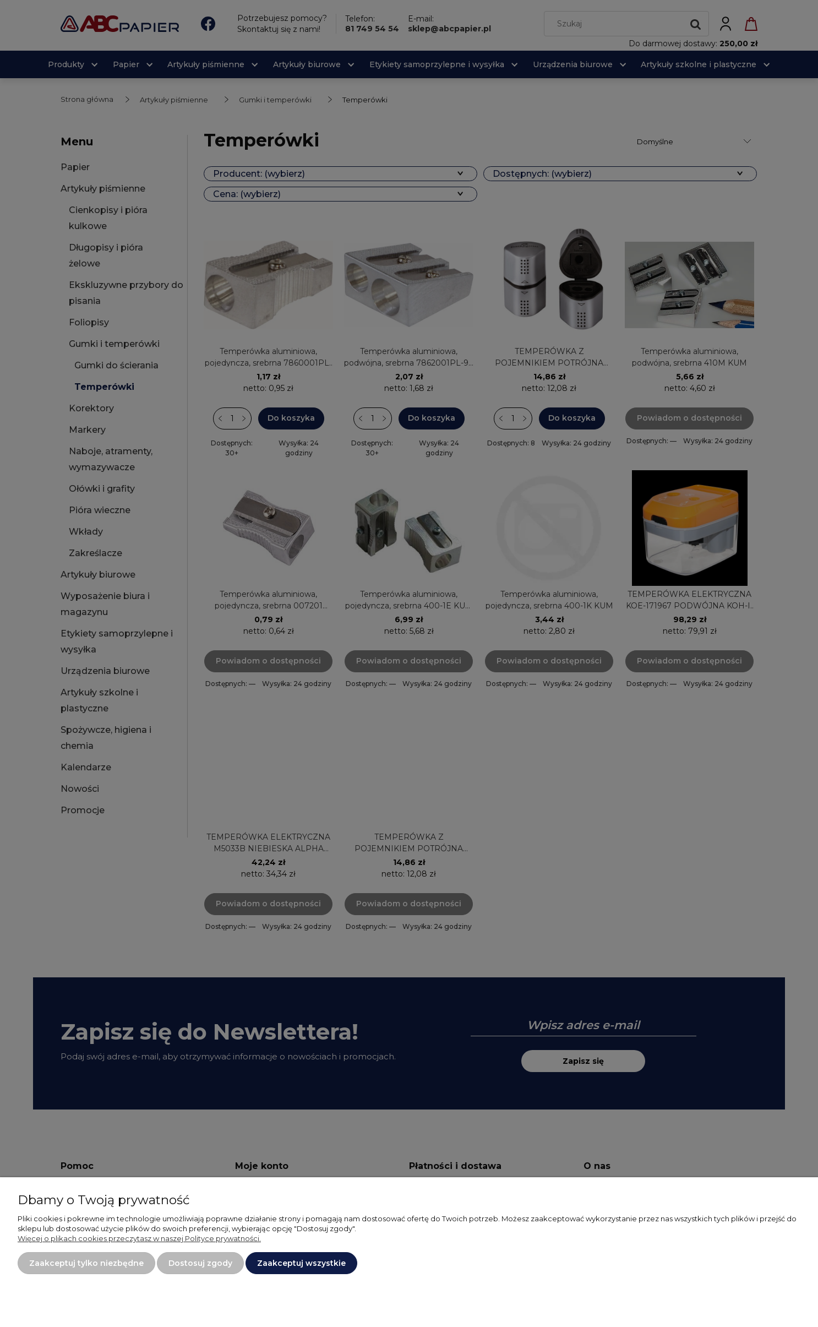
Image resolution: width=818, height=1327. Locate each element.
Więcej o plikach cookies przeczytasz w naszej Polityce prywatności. (139, 1238)
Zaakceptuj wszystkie (301, 1263)
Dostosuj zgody (200, 1263)
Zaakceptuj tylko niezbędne (86, 1263)
